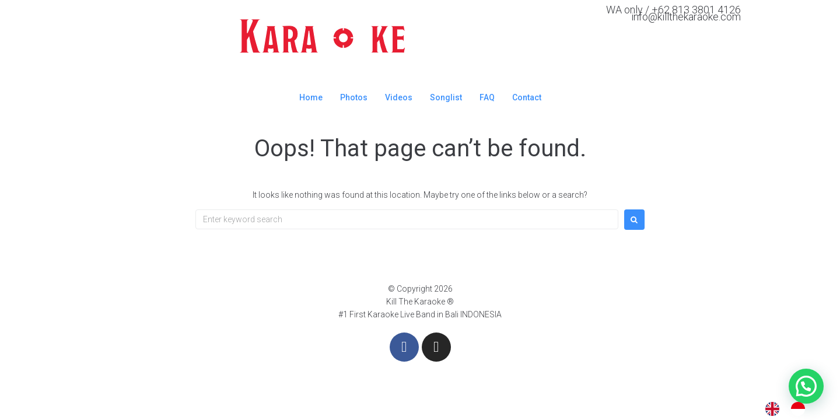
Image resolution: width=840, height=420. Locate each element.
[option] (801, 409)
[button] (806, 386)
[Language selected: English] (791, 409)
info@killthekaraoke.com (686, 16)
